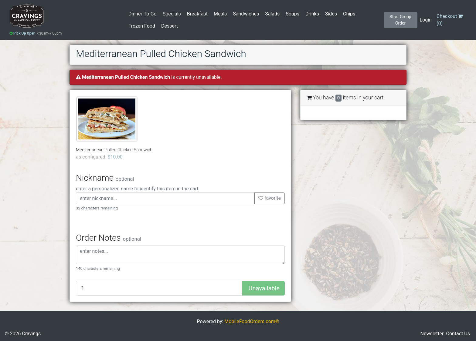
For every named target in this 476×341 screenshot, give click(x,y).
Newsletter (432, 333)
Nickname (105, 178)
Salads (272, 14)
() (450, 19)
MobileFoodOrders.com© (251, 321)
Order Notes (108, 238)
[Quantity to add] (159, 288)
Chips (349, 14)
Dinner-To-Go (142, 14)
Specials (172, 14)
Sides (331, 14)
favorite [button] (269, 198)
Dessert (169, 26)
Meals (220, 14)
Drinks (312, 14)
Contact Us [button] (458, 333)
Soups (292, 14)
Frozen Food (141, 26)
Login (426, 20)
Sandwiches (246, 14)
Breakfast (197, 14)
